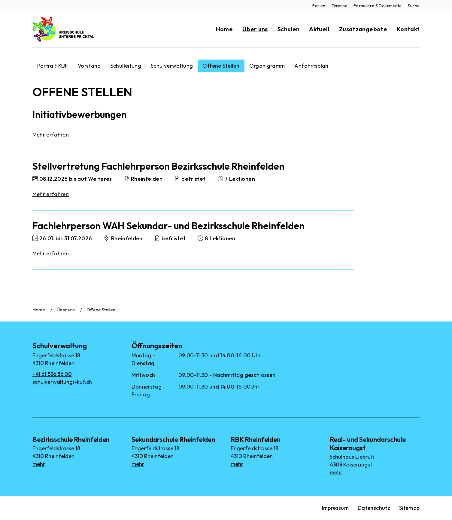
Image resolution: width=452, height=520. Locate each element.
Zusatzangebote (363, 29)
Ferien (318, 5)
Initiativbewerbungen (79, 114)
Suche (414, 5)
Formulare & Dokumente (377, 5)
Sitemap (409, 507)
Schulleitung (126, 65)
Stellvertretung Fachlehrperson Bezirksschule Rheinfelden (158, 166)
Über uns (255, 29)
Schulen (289, 29)
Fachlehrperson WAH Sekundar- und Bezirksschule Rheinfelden (168, 226)
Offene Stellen (220, 65)
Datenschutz (374, 507)
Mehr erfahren (50, 134)
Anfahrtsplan (311, 65)
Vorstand (89, 65)
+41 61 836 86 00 (52, 374)
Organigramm (267, 65)
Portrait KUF (52, 65)
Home (224, 29)
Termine (340, 5)
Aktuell (319, 29)
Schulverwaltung (172, 65)
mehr (38, 463)
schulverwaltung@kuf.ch (62, 381)
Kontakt (408, 29)
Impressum (335, 507)
